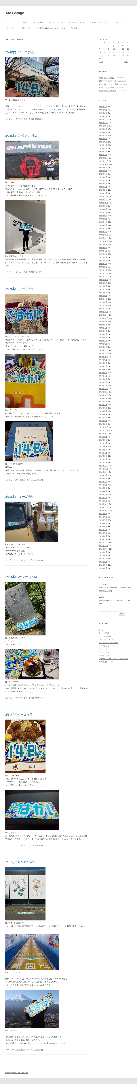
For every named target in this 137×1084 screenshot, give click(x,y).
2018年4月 (103, 414)
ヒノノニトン (10, 28)
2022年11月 (103, 238)
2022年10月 (103, 241)
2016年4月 (103, 491)
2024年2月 (103, 190)
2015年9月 (103, 514)
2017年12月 (103, 427)
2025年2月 (103, 152)
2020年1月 (103, 347)
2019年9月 (103, 360)
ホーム (7, 22)
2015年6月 (103, 523)
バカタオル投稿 (37, 22)
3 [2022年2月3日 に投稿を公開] (113, 46)
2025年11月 (103, 123)
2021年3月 (103, 302)
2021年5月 (103, 296)
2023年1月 (103, 232)
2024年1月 (103, 193)
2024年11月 (103, 161)
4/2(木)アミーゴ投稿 (107, 87)
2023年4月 (103, 222)
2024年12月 (103, 158)
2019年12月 (103, 350)
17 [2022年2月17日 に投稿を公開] (114, 52)
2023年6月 (103, 216)
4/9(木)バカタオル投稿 (107, 81)
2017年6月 (103, 446)
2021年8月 (103, 286)
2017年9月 (103, 437)
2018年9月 (103, 398)
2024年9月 (103, 168)
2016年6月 (103, 485)
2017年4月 (103, 453)
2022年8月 (103, 248)
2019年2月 (103, 382)
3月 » (126, 62)
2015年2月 (103, 536)
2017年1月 (103, 462)
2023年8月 (103, 209)
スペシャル (119, 22)
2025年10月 (103, 126)
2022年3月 (103, 264)
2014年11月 (103, 546)
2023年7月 (103, 212)
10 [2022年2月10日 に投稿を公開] (114, 49)
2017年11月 (103, 430)
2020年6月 (103, 331)
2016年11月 (103, 469)
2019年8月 (103, 363)
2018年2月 (103, 421)
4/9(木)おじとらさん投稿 (108, 84)
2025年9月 (103, 129)
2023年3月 (103, 225)
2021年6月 (103, 293)
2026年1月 (103, 116)
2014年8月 (103, 555)
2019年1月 (103, 385)
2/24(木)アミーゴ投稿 (21, 52)
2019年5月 (103, 373)
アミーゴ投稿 (21, 22)
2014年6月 (103, 562)
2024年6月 (103, 177)
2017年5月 (103, 450)
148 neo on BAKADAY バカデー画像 (50, 28)
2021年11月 (103, 277)
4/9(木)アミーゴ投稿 (107, 78)
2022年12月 (103, 235)
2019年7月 (103, 366)
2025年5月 (103, 142)
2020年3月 (103, 341)
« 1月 (101, 62)
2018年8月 (103, 402)
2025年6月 (103, 139)
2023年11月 (103, 200)
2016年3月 (103, 494)
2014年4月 (103, 568)
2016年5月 (103, 488)
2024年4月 (103, 184)
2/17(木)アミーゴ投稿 (19, 288)
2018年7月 (103, 405)
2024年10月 (103, 164)
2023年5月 (103, 219)
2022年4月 (103, 260)
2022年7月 (103, 251)
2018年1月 (103, 424)
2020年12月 (103, 312)
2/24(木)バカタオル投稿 (21, 135)
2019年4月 (103, 376)
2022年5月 (103, 257)
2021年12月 (103, 273)
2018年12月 (103, 389)
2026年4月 (103, 107)
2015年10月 (103, 510)
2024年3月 (103, 187)
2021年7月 (103, 289)
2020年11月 (103, 315)
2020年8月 (103, 325)
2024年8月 (103, 171)
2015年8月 (103, 517)
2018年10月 (103, 395)
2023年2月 (103, 228)
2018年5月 (103, 411)
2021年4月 (103, 299)
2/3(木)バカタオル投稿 (22, 862)
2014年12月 (103, 543)
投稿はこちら (26, 28)
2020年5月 (103, 334)
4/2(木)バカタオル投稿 (107, 91)
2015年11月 (103, 507)
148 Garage (14, 13)
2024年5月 (103, 180)
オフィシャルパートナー (101, 22)
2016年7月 (103, 482)
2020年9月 (103, 321)
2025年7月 (103, 135)
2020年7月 (103, 328)
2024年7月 (103, 174)
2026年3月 (103, 110)
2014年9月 (103, 552)
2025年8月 (103, 132)
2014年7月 (103, 559)
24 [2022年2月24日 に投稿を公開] (114, 55)
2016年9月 (103, 475)
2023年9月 (103, 206)
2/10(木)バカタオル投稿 (22, 577)
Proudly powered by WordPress (16, 1073)
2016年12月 (103, 466)
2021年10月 (103, 280)
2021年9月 (103, 283)
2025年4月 (103, 145)
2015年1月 (103, 539)
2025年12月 (103, 119)
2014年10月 (103, 549)
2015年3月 (103, 533)
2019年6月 (103, 369)
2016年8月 (103, 478)
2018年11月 (103, 392)
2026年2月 (103, 113)
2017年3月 (103, 456)
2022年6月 (103, 254)
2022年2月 (103, 267)
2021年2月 (103, 305)
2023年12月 (103, 196)
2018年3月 (103, 418)
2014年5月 (103, 565)
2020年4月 (103, 337)
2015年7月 (103, 520)
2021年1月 (103, 309)
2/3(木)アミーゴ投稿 (18, 714)
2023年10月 (103, 203)
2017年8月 (103, 440)
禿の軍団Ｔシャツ (77, 28)
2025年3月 (103, 148)
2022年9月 (103, 244)
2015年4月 (103, 530)
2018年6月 (103, 408)
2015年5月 (103, 527)
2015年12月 (103, 504)
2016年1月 (103, 501)
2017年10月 (103, 434)
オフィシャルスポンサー (77, 22)
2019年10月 (103, 357)
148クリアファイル (56, 22)
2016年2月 (103, 498)
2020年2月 (103, 344)
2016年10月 (103, 472)
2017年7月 (103, 443)
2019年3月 (103, 379)
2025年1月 (103, 155)
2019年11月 (103, 353)
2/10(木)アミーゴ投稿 (19, 496)
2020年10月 (103, 318)
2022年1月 (103, 270)
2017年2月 (103, 459)
